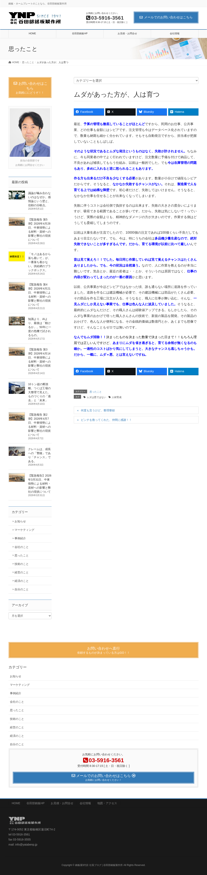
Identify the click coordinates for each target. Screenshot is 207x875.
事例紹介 (20, 538)
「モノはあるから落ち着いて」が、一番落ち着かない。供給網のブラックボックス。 (39, 262)
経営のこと (22, 572)
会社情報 (85, 803)
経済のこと (22, 580)
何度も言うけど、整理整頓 (98, 410)
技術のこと (22, 564)
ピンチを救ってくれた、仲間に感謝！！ (106, 419)
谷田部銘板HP (35, 803)
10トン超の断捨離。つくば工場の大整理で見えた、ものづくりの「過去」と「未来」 (39, 392)
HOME (16, 803)
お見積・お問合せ (62, 803)
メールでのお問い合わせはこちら (166, 17)
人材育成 (116, 397)
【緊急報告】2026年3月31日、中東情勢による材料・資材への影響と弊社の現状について (39, 483)
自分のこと (22, 589)
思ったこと (96, 391)
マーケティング (24, 529)
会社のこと (22, 547)
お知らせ (20, 521)
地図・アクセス (107, 803)
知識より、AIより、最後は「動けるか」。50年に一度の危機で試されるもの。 (39, 327)
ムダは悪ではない (96, 397)
